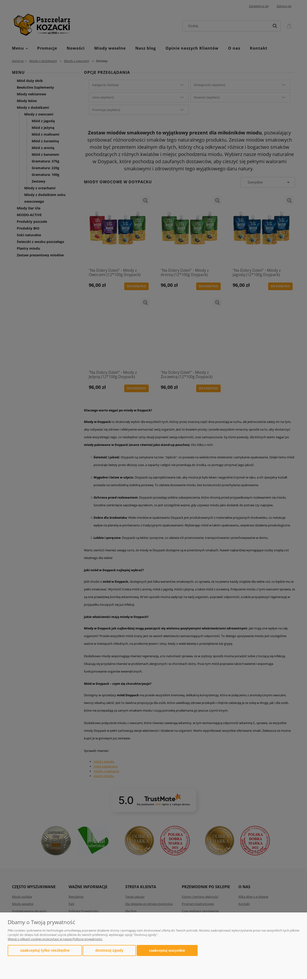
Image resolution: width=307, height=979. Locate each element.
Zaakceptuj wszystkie (167, 950)
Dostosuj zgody (109, 950)
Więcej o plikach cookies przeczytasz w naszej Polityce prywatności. (55, 939)
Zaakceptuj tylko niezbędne (45, 950)
